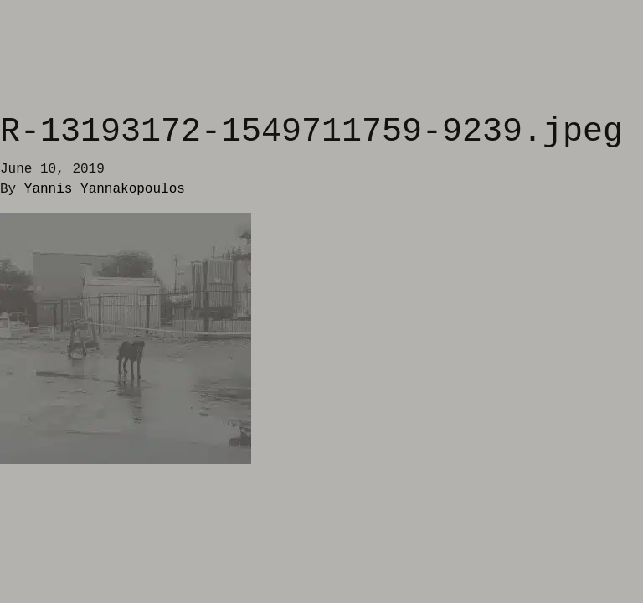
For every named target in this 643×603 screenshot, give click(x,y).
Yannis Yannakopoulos (104, 189)
